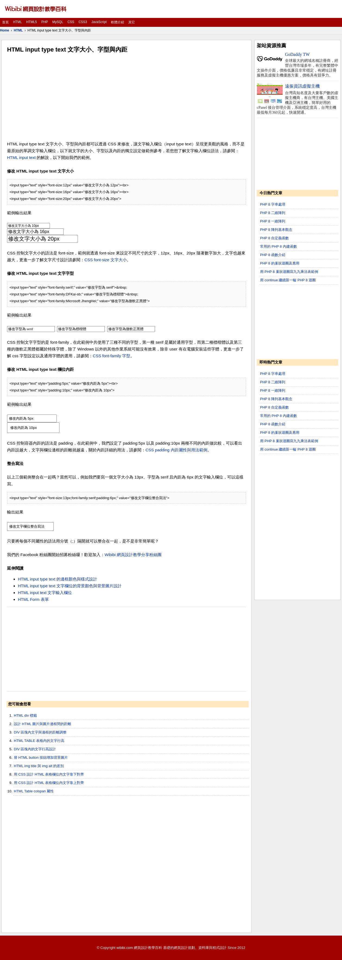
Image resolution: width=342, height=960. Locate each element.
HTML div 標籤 (25, 715)
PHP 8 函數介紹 (272, 255)
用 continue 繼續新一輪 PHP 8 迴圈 (288, 280)
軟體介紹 (117, 22)
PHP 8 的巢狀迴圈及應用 (279, 263)
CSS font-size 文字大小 (105, 259)
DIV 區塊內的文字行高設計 (35, 749)
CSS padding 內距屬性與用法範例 (176, 450)
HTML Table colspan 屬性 (34, 791)
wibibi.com (124, 948)
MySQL (57, 22)
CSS (71, 22)
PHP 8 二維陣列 (272, 213)
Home (4, 30)
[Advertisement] (126, 97)
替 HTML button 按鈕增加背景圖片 (41, 757)
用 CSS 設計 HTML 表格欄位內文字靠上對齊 (49, 783)
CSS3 (82, 22)
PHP (44, 22)
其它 (131, 22)
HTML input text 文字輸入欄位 (45, 592)
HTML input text (21, 157)
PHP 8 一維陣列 (272, 221)
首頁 (5, 22)
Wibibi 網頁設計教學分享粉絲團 (133, 554)
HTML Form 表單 (33, 599)
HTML (17, 22)
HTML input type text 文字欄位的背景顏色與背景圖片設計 (70, 585)
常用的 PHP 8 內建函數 (278, 246)
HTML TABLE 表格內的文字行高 (39, 741)
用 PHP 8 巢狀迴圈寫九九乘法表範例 (289, 272)
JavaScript (99, 22)
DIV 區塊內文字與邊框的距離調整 (40, 732)
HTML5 (31, 22)
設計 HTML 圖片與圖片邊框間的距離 (42, 724)
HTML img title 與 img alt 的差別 (39, 766)
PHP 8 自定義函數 (274, 238)
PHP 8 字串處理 (272, 204)
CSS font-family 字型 (111, 355)
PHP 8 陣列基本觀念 (276, 230)
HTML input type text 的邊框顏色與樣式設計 (57, 579)
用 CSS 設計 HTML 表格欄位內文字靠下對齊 (49, 774)
